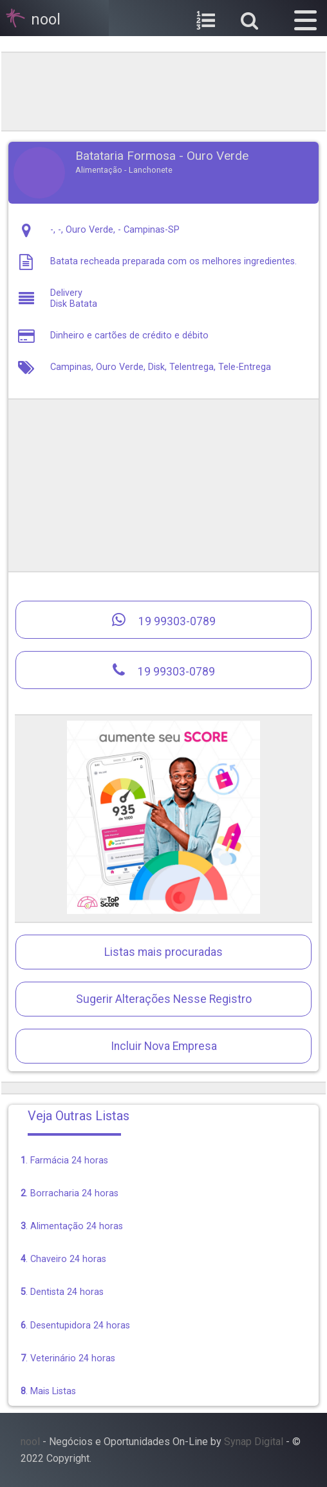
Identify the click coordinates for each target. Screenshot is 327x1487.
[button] (305, 18)
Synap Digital (253, 1441)
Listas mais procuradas (163, 952)
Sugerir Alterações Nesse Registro (164, 999)
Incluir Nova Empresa (164, 1046)
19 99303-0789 (164, 620)
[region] (163, 90)
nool (30, 1441)
